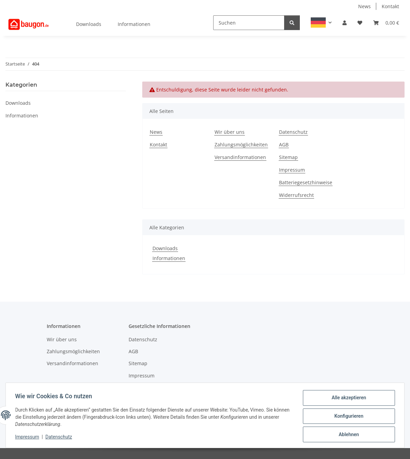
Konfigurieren (347, 417)
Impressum (29, 438)
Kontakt (390, 6)
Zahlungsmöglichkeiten (241, 144)
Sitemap (288, 157)
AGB (284, 144)
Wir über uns (230, 132)
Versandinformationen (240, 157)
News (364, 6)
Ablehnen (347, 435)
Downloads (165, 248)
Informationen (168, 258)
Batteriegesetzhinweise (305, 182)
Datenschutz (60, 438)
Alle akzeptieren (347, 399)
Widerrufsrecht (296, 195)
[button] (321, 22)
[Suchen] (248, 22)
